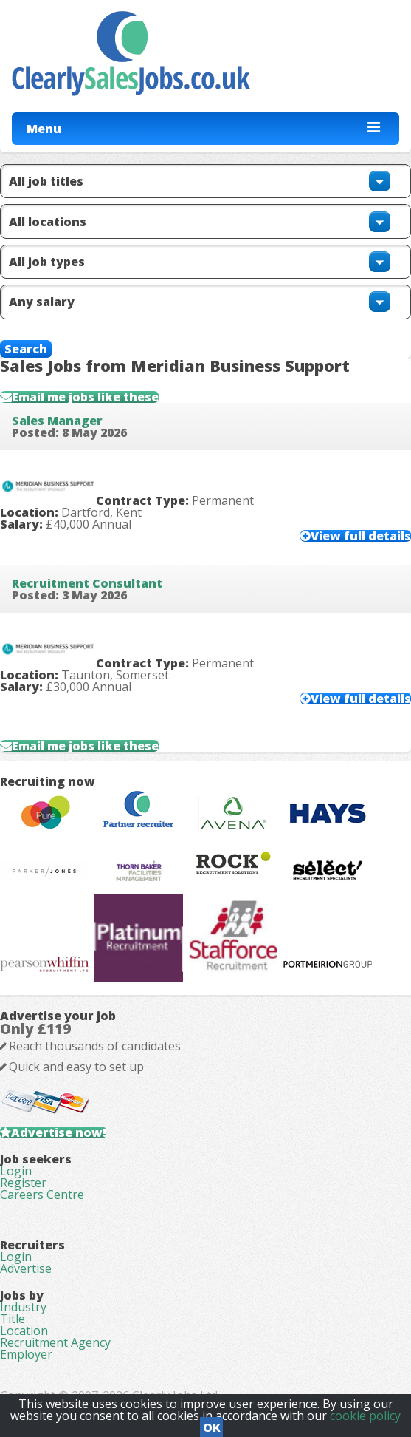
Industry (23, 1307)
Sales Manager (57, 420)
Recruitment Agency (55, 1342)
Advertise (26, 1268)
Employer (26, 1354)
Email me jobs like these (85, 397)
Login (16, 1171)
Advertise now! (58, 1132)
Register (23, 1183)
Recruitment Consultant (87, 583)
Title (12, 1319)
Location (24, 1330)
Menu (44, 128)
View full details (361, 536)
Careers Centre (42, 1194)
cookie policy (365, 1415)
